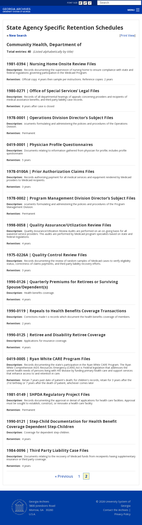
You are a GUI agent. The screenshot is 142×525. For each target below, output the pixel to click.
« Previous (64, 476)
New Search (18, 35)
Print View (127, 35)
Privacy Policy (122, 514)
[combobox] (119, 3)
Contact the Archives (115, 510)
